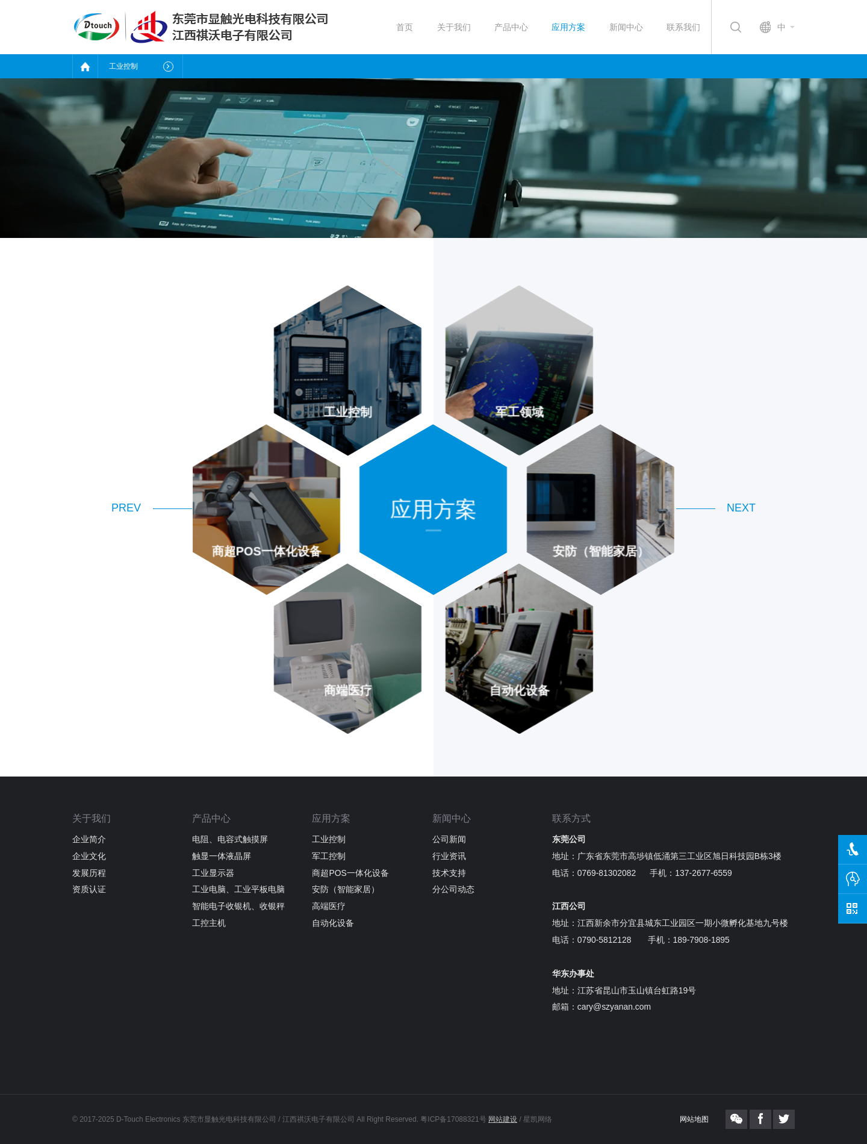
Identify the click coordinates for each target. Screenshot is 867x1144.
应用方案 (568, 27)
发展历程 (89, 873)
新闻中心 (626, 27)
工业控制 (329, 839)
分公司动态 (453, 889)
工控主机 (209, 923)
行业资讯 (449, 856)
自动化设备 (333, 923)
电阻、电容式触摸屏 (230, 839)
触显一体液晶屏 (221, 856)
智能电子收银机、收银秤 (238, 906)
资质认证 (89, 889)
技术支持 (449, 873)
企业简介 (89, 839)
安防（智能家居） (345, 889)
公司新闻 (449, 839)
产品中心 (511, 27)
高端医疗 (329, 906)
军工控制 (329, 856)
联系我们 (683, 27)
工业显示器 (213, 873)
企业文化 (89, 856)
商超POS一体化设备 (350, 873)
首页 (404, 27)
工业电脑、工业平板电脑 (238, 889)
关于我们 (454, 27)
